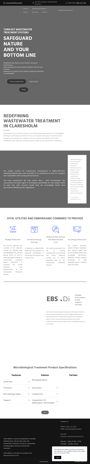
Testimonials (35, 12)
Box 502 (63, 434)
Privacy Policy (44, 462)
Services (25, 8)
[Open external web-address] (12, 10)
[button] (65, 10)
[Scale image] (13, 324)
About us (25, 12)
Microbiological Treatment (39, 8)
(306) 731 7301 (71, 426)
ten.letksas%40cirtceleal (73, 429)
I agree (58, 457)
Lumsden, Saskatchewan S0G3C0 (72, 436)
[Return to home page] (20, 427)
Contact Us (44, 12)
